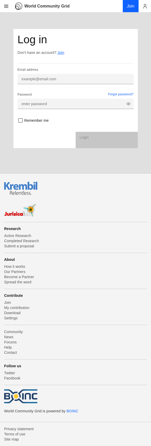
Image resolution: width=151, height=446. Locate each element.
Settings (11, 318)
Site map (11, 439)
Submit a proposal (19, 246)
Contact (10, 352)
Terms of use (14, 434)
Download (12, 313)
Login (84, 137)
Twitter (9, 373)
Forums (10, 342)
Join (60, 53)
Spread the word (17, 282)
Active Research (17, 236)
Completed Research (21, 241)
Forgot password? (121, 94)
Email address (28, 69)
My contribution (16, 308)
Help (8, 347)
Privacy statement (19, 429)
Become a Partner (19, 277)
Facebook (12, 378)
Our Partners (14, 272)
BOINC (72, 411)
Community (13, 332)
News (8, 337)
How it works (14, 266)
